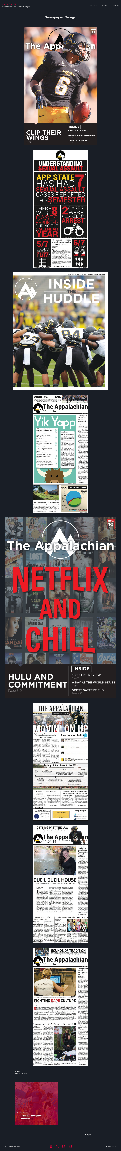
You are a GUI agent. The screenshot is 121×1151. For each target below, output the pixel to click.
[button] (87, 1135)
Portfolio (93, 5)
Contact (116, 5)
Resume (105, 5)
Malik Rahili (9, 4)
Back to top (111, 1146)
